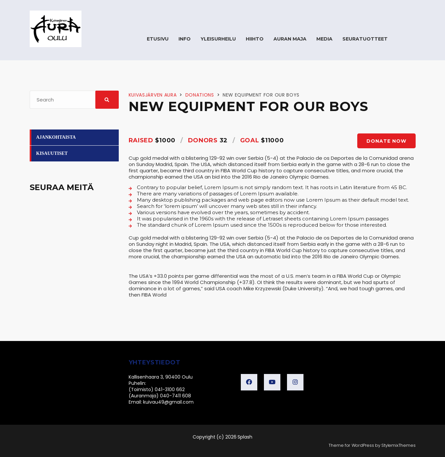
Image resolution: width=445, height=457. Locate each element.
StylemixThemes (398, 445)
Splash (245, 437)
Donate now (386, 141)
